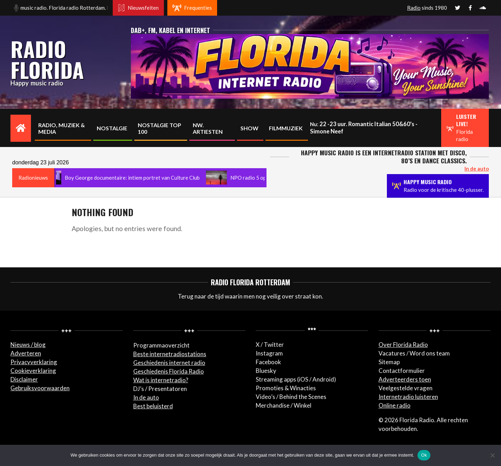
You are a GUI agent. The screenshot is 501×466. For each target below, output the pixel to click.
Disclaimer (24, 379)
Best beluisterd (153, 406)
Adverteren (25, 353)
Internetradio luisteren (408, 396)
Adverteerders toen (405, 379)
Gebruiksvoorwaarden (40, 388)
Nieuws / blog (28, 344)
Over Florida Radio (403, 344)
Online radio (395, 405)
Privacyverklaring (33, 362)
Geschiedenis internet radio (169, 362)
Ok (424, 455)
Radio (414, 8)
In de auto (146, 397)
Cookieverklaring (33, 370)
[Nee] (492, 455)
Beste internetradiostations (169, 354)
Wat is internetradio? (160, 380)
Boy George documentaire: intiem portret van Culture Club (135, 177)
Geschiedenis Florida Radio (168, 371)
